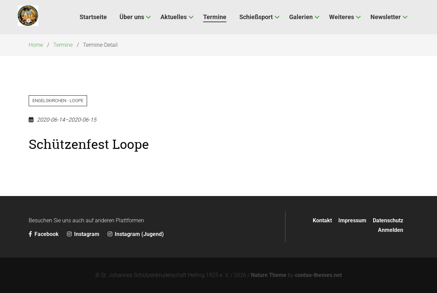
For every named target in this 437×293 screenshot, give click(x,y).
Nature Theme (268, 275)
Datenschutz (388, 220)
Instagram (84, 234)
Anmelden (390, 230)
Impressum (352, 220)
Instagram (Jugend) (136, 234)
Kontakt (322, 220)
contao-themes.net (318, 275)
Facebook (44, 234)
